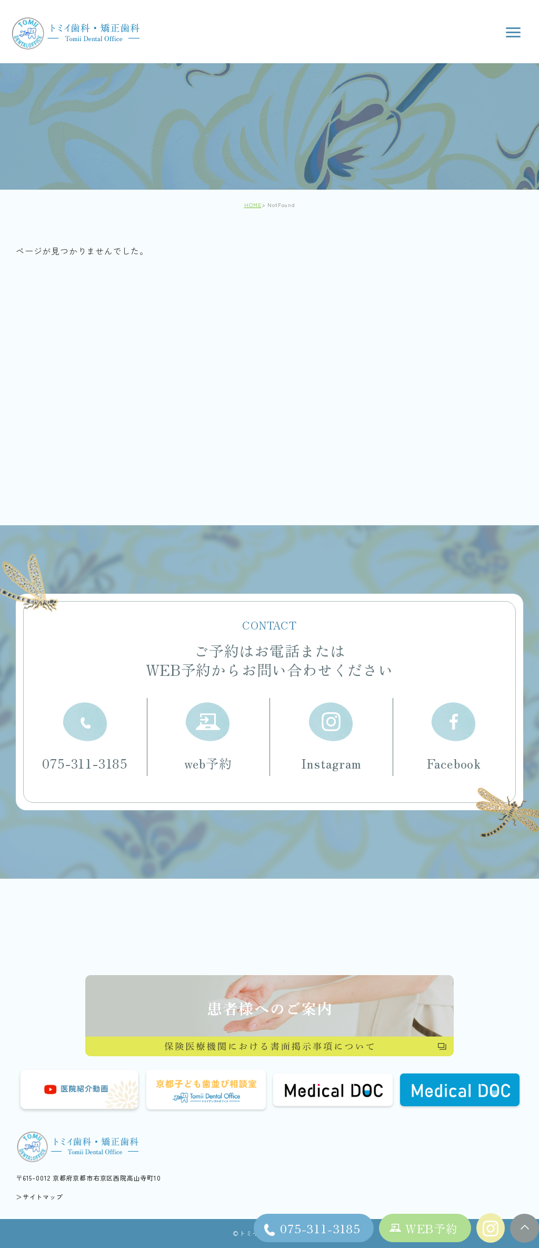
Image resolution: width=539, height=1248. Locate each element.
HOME (253, 205)
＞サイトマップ (39, 1196)
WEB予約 (431, 1228)
